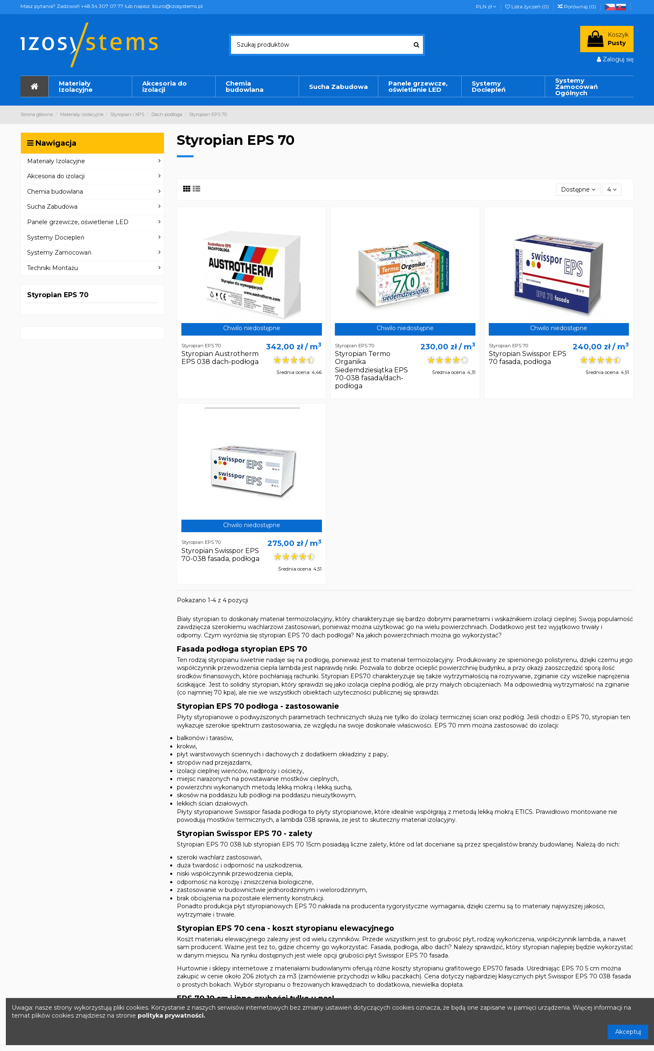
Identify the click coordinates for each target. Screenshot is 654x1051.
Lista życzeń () (527, 6)
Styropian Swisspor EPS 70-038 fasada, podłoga (220, 555)
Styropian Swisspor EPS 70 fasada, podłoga (527, 358)
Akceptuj (628, 1032)
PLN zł (486, 6)
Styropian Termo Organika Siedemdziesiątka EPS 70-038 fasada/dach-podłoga (371, 370)
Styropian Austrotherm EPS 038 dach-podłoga (220, 358)
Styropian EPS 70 (57, 295)
